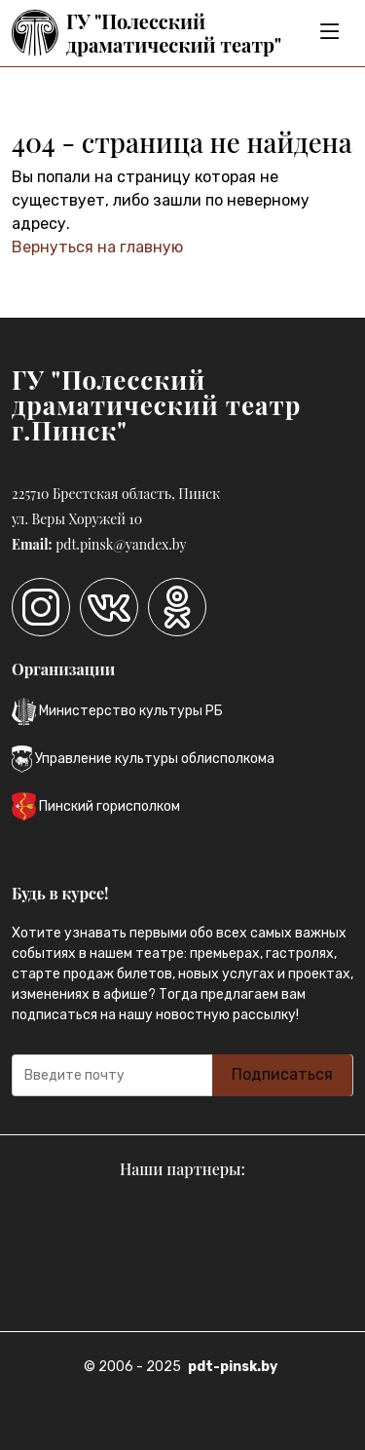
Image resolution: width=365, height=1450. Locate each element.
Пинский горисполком (96, 806)
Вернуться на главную (97, 247)
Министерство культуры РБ (117, 712)
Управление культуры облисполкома (143, 759)
